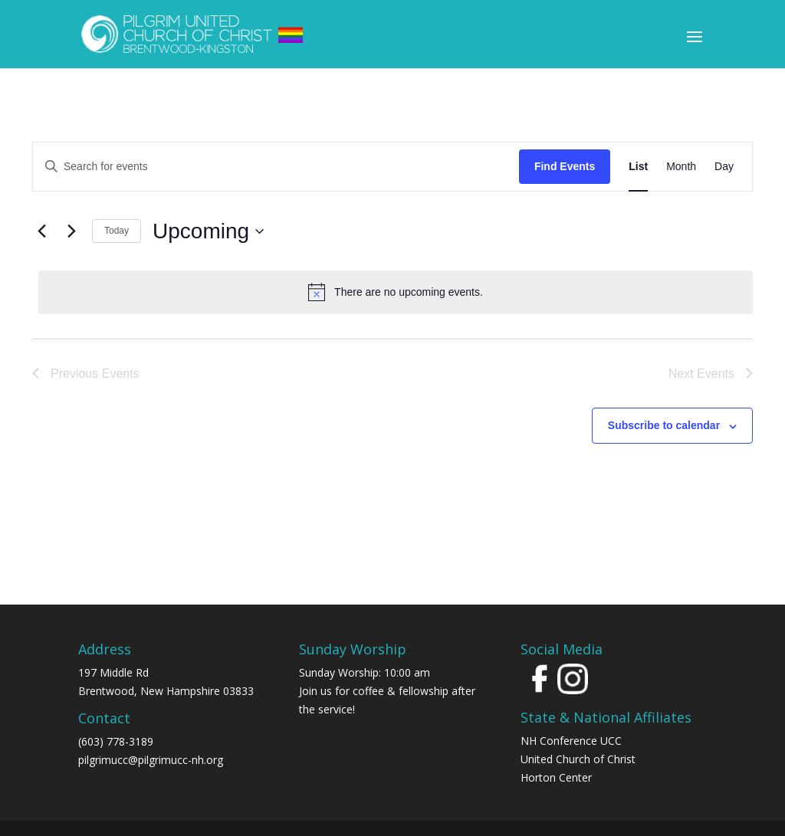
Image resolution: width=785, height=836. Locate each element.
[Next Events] (71, 231)
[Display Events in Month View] (681, 167)
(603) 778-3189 (115, 741)
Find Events (564, 166)
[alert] (395, 291)
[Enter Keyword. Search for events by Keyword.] (276, 167)
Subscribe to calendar (664, 425)
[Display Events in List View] (638, 167)
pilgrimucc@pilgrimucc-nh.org (150, 759)
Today (116, 230)
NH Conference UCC (571, 740)
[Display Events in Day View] (724, 167)
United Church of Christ (578, 759)
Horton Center (556, 777)
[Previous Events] (41, 231)
